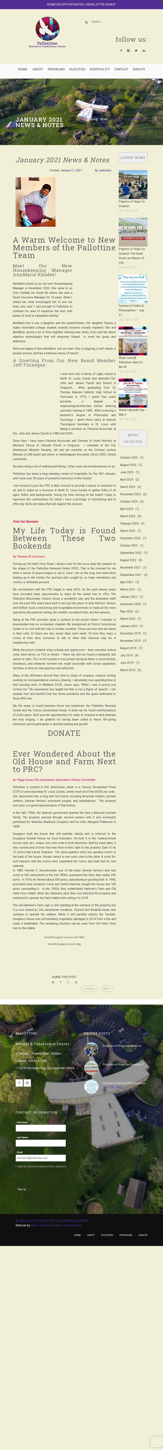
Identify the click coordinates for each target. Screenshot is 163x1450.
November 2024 (130, 488)
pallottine (105, 164)
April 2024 (126, 502)
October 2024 (129, 495)
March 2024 (127, 510)
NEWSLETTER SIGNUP (101, 2)
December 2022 (130, 532)
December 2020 (130, 598)
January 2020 (128, 620)
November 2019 (130, 634)
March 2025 (127, 480)
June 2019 (127, 656)
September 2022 (131, 546)
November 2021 (130, 561)
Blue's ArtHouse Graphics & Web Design (56, 1432)
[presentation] (43, 1384)
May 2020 (126, 605)
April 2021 (126, 576)
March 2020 (127, 612)
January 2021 (128, 590)
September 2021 (131, 568)
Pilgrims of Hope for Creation (122, 1253)
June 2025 (127, 466)
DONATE (64, 727)
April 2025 (126, 473)
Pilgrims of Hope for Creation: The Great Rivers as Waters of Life (125, 1271)
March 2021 (127, 583)
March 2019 (127, 664)
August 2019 (128, 642)
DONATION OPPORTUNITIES (65, 2)
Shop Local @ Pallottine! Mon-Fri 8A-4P (131, 356)
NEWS (104, 113)
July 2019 (126, 649)
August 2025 (128, 458)
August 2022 (128, 554)
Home (93, 113)
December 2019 (130, 627)
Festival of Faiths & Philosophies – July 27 (131, 304)
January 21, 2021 (71, 164)
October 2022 (129, 539)
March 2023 (127, 524)
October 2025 (129, 451)
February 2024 (129, 517)
